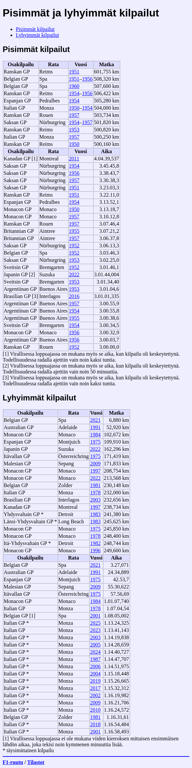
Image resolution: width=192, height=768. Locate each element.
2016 (74, 296)
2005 (95, 644)
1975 (95, 442)
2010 (95, 710)
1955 (74, 231)
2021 (95, 420)
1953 (74, 129)
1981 (95, 485)
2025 (95, 623)
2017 (95, 688)
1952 (74, 245)
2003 (95, 500)
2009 (95, 463)
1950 (74, 108)
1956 (87, 79)
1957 (74, 115)
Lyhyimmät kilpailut (37, 35)
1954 (74, 93)
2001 (95, 615)
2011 (74, 158)
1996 (95, 550)
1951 (74, 71)
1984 (95, 434)
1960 (74, 86)
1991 (95, 427)
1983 (95, 514)
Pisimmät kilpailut (35, 29)
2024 (95, 652)
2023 (95, 630)
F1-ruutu (13, 762)
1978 (95, 492)
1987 (95, 659)
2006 (95, 666)
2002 (95, 695)
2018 (95, 724)
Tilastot (35, 762)
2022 (74, 274)
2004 (95, 673)
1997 (95, 471)
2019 (95, 681)
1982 (95, 543)
